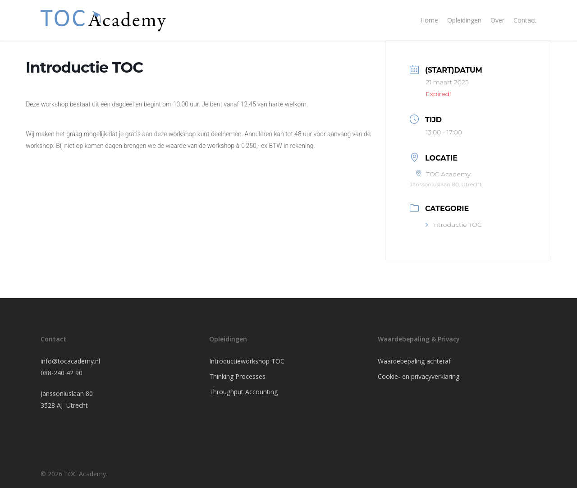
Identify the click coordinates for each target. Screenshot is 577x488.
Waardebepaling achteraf (414, 361)
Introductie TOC (453, 225)
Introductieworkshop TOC (246, 361)
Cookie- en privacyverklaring (418, 376)
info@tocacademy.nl (70, 361)
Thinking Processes (237, 376)
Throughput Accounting (243, 391)
